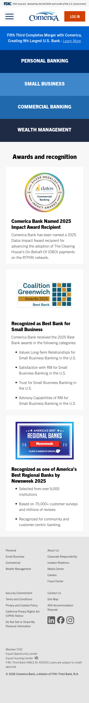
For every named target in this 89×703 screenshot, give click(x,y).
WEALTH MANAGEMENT (44, 129)
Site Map (52, 599)
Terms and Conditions (19, 599)
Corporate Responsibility (62, 556)
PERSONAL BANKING (44, 60)
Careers (51, 575)
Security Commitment (19, 593)
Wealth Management (18, 568)
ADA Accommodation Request (60, 607)
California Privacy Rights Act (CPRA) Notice (23, 613)
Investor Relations (58, 562)
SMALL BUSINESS (44, 83)
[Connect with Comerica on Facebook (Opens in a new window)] (61, 620)
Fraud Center (55, 581)
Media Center (55, 568)
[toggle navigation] (9, 16)
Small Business (15, 556)
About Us (53, 550)
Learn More (72, 40)
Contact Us (54, 593)
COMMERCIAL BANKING (44, 106)
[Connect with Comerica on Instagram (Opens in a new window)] (70, 620)
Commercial (13, 562)
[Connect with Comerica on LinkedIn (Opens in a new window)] (51, 620)
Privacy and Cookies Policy (21, 605)
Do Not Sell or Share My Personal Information (20, 624)
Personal (11, 550)
